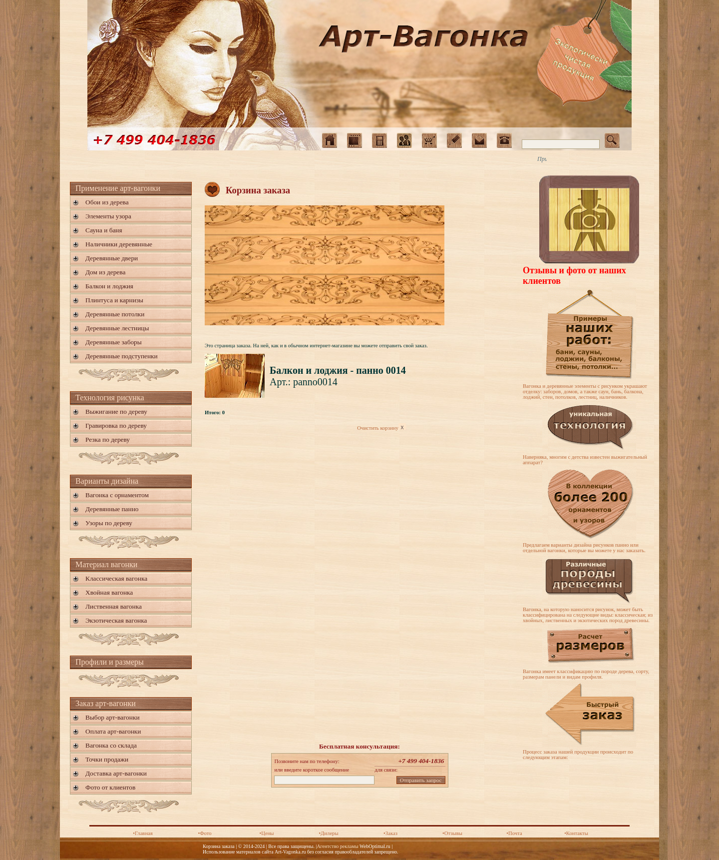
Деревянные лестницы (117, 328)
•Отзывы (452, 833)
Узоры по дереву (108, 523)
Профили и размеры (109, 662)
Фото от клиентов (110, 787)
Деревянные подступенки (121, 356)
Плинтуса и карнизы (114, 300)
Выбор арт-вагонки (112, 717)
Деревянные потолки (114, 314)
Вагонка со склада (111, 745)
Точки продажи (106, 759)
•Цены (266, 833)
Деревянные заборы (113, 342)
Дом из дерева (105, 272)
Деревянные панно (111, 509)
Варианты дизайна (106, 481)
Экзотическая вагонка (116, 620)
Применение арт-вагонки (117, 188)
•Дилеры (328, 833)
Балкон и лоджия (109, 286)
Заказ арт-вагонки (105, 703)
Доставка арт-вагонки (116, 773)
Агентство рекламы (337, 846)
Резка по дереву (107, 439)
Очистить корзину (381, 428)
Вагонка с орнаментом (117, 495)
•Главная (143, 833)
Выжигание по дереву (116, 411)
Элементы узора (108, 216)
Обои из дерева (107, 202)
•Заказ (390, 833)
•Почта (514, 833)
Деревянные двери (111, 258)
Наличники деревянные (118, 244)
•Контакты (576, 833)
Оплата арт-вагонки (113, 731)
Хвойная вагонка (109, 592)
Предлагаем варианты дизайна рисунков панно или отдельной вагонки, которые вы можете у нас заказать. (584, 547)
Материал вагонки (106, 564)
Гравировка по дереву (116, 425)
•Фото (204, 833)
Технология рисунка (109, 397)
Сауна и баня (103, 230)
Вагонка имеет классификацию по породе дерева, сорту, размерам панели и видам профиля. (586, 674)
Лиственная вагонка (113, 606)
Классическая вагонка (116, 578)
